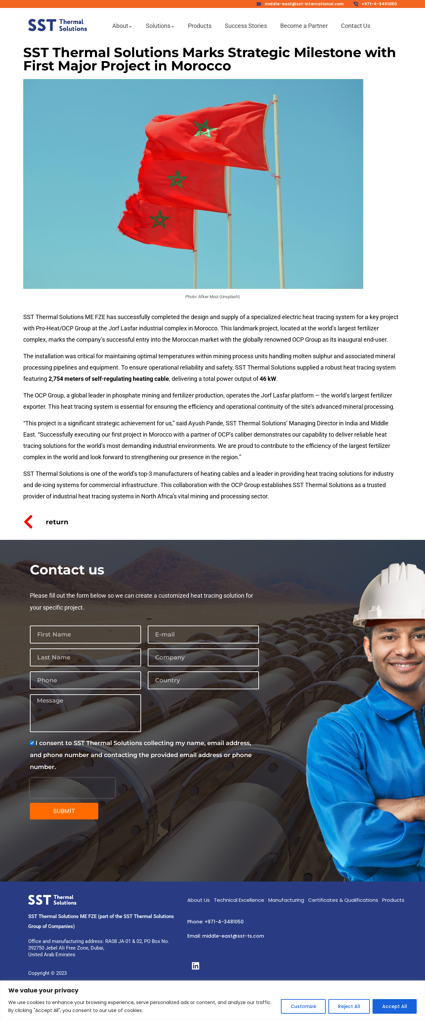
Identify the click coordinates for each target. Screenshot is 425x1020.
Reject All (349, 1006)
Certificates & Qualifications (343, 899)
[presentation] (72, 788)
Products (393, 899)
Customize (303, 1006)
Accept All (394, 1006)
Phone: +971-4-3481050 (215, 921)
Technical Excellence (239, 899)
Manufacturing (286, 899)
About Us (198, 899)
